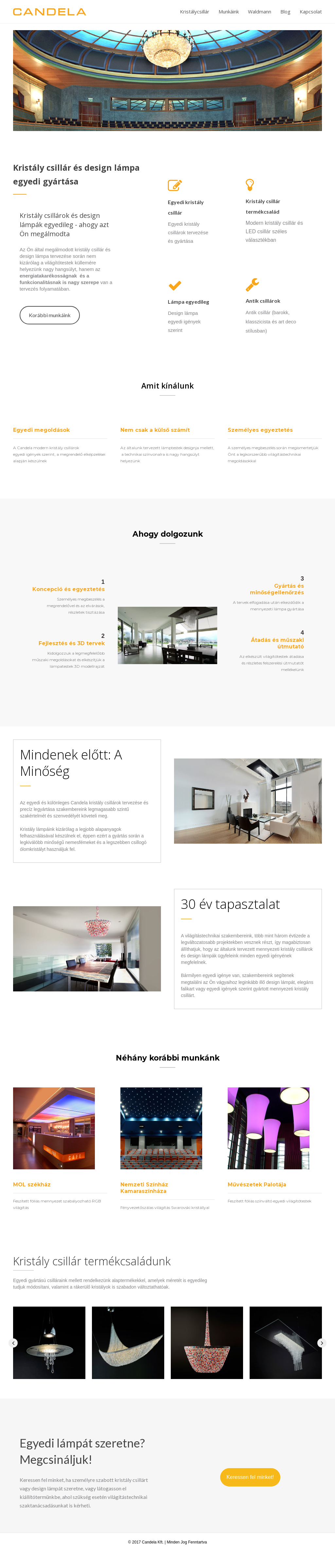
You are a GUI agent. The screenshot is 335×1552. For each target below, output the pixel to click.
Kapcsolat (311, 11)
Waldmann (259, 11)
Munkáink (229, 11)
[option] (167, 80)
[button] (50, 315)
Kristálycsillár (194, 11)
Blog (285, 11)
